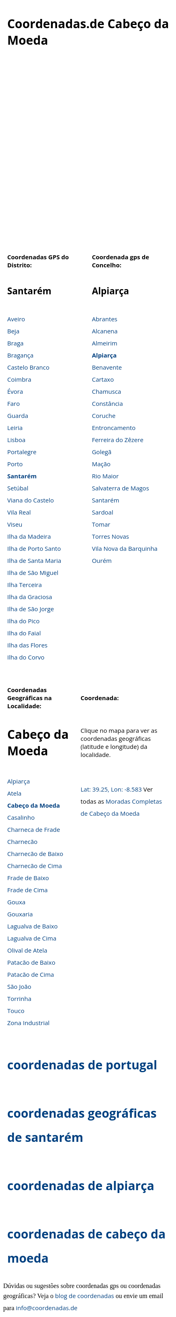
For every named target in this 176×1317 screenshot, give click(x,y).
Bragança (20, 355)
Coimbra (19, 379)
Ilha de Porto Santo (34, 548)
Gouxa (16, 902)
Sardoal (102, 512)
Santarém (22, 476)
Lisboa (16, 440)
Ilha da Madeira (29, 536)
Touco (16, 1011)
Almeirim (104, 343)
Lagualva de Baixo (32, 926)
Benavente (107, 367)
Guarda (17, 415)
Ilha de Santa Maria (34, 560)
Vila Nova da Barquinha (125, 548)
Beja (13, 331)
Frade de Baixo (28, 878)
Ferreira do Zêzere (117, 440)
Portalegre (22, 452)
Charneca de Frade (33, 829)
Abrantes (104, 319)
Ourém (102, 560)
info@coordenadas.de (47, 1308)
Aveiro (16, 319)
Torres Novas (110, 536)
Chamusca (106, 391)
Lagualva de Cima (31, 938)
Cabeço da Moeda (33, 805)
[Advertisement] (86, 154)
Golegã (102, 452)
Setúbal (18, 488)
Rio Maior (105, 476)
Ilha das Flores (27, 645)
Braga (15, 343)
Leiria (15, 428)
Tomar (101, 524)
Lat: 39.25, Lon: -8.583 (111, 789)
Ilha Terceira (24, 585)
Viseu (15, 524)
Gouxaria (20, 914)
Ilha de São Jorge (30, 609)
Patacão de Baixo (31, 962)
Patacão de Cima (30, 974)
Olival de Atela (27, 950)
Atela (14, 793)
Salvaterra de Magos (120, 488)
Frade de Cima (27, 890)
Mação (101, 464)
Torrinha (19, 998)
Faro (13, 403)
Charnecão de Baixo (35, 854)
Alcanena (105, 331)
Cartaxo (103, 379)
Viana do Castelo (30, 500)
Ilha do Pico (23, 621)
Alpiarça (104, 355)
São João (19, 986)
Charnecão (22, 841)
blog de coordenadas (84, 1296)
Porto (15, 464)
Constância (107, 403)
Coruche (104, 415)
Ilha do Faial (24, 633)
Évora (15, 391)
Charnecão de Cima (34, 866)
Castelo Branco (28, 367)
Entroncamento (114, 428)
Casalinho (21, 817)
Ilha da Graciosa (29, 597)
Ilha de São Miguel (32, 573)
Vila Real (19, 512)
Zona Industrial (28, 1023)
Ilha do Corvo (26, 657)
